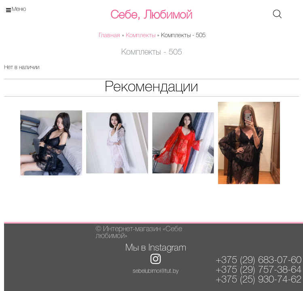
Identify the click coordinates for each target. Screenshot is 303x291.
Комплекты (140, 35)
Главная (109, 35)
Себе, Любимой (151, 15)
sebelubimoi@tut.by (155, 271)
